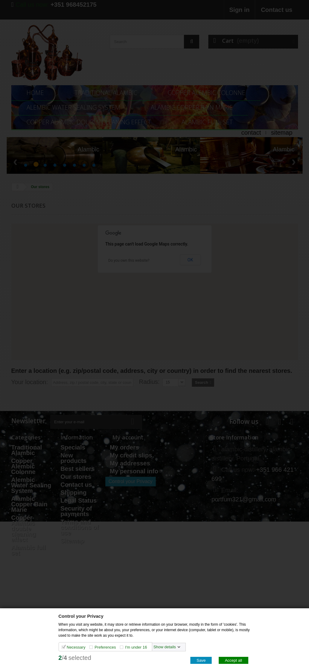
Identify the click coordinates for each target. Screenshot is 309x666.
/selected (75, 657)
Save (201, 660)
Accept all (233, 660)
